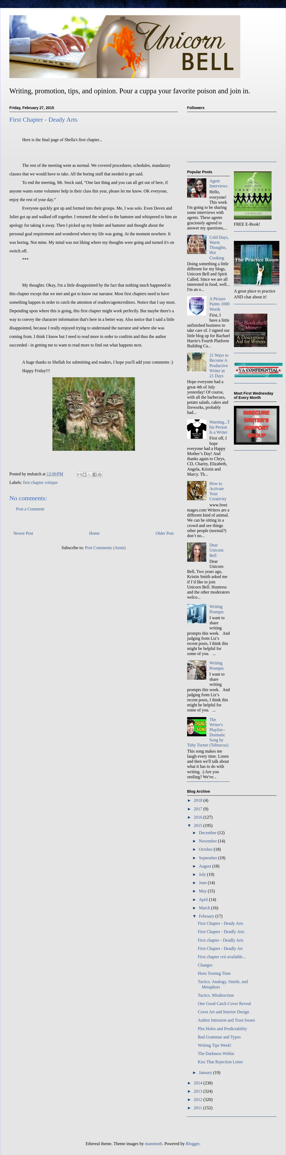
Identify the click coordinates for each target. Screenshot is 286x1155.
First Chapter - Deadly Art (220, 948)
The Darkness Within (216, 1053)
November (208, 841)
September (208, 858)
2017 (198, 809)
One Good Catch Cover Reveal (224, 1003)
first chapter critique (40, 482)
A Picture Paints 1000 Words (219, 304)
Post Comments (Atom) (105, 547)
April (204, 899)
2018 (198, 800)
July (203, 874)
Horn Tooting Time (214, 973)
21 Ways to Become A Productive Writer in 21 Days (218, 365)
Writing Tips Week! (214, 1045)
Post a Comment (30, 509)
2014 (198, 1083)
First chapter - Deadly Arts (221, 940)
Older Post (165, 533)
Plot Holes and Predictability (222, 1028)
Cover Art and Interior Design (223, 1012)
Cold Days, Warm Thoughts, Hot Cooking (219, 247)
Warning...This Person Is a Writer (219, 427)
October (206, 849)
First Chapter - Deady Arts (220, 923)
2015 (198, 825)
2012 (198, 1099)
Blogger (192, 1143)
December (208, 832)
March (205, 908)
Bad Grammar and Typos (219, 1037)
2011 (198, 1108)
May (203, 891)
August (205, 866)
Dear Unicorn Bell (216, 550)
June (203, 882)
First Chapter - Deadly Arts (221, 931)
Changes (205, 965)
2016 (198, 817)
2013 (198, 1091)
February (207, 916)
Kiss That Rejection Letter (220, 1062)
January (206, 1072)
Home (94, 533)
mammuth (153, 1143)
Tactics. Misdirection (216, 995)
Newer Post (23, 533)
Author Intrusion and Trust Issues (226, 1020)
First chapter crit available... (222, 956)
